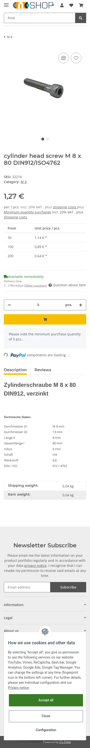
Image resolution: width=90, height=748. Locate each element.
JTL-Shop (65, 742)
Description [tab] (15, 370)
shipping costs (65, 207)
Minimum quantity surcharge (27, 212)
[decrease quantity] (9, 305)
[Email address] (27, 587)
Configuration (46, 730)
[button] (61, 5)
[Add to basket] (45, 319)
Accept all (45, 700)
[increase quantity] (80, 305)
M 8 (24, 181)
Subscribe (68, 587)
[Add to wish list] (76, 58)
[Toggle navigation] (6, 3)
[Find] (39, 18)
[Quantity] (38, 305)
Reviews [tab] (43, 370)
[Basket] (81, 5)
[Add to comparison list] (63, 58)
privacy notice (35, 565)
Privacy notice (18, 688)
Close (46, 716)
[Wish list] (71, 5)
